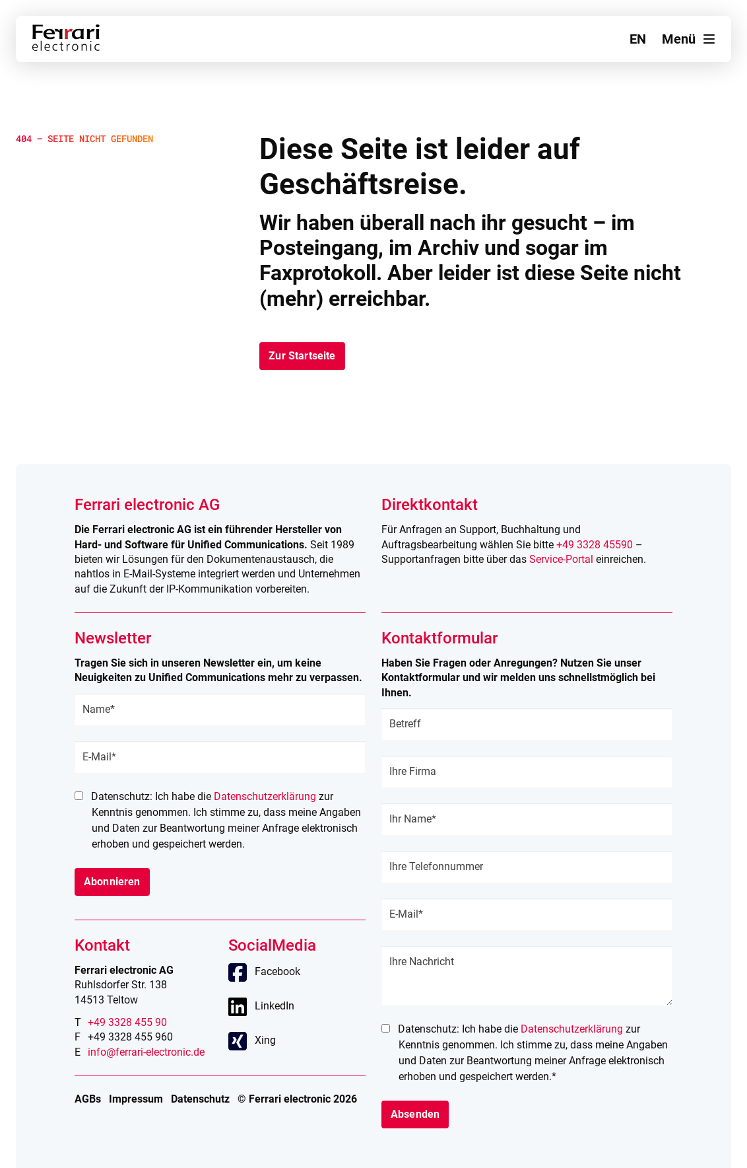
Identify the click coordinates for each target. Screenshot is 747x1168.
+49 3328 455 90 (127, 1022)
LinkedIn (274, 1006)
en (638, 39)
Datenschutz (200, 1099)
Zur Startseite (302, 355)
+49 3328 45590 (594, 544)
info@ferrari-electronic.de (146, 1052)
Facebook (277, 971)
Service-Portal (561, 559)
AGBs (88, 1099)
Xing (265, 1040)
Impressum (136, 1099)
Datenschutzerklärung (265, 796)
